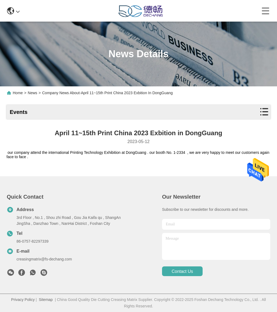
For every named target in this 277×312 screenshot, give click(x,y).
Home (18, 93)
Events (19, 112)
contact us (182, 271)
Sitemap (46, 299)
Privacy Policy (23, 299)
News (32, 93)
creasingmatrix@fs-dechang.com (44, 259)
